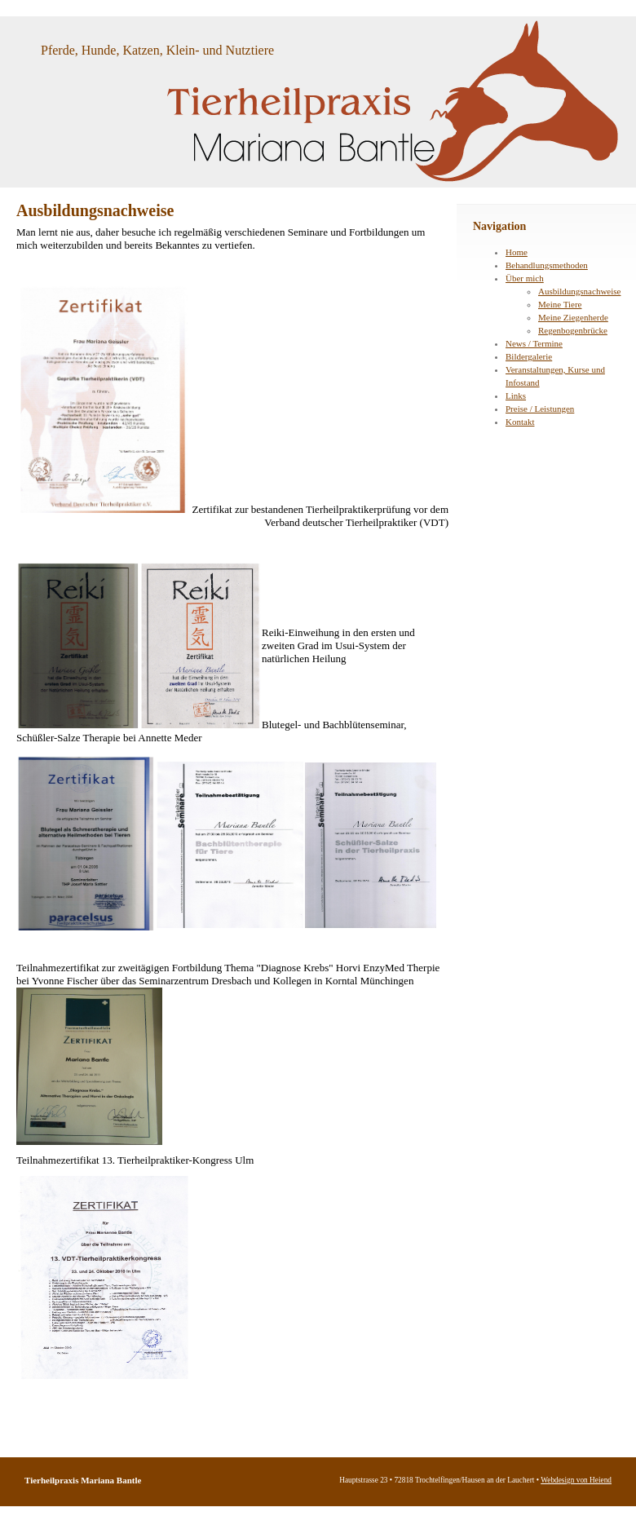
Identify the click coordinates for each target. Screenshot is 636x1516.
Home (517, 252)
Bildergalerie (529, 356)
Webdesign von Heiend (576, 1480)
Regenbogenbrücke (572, 330)
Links (516, 395)
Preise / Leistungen (540, 408)
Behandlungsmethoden (547, 265)
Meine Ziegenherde (573, 317)
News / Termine (534, 343)
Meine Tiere (559, 304)
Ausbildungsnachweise (579, 291)
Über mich (525, 278)
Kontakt (520, 422)
